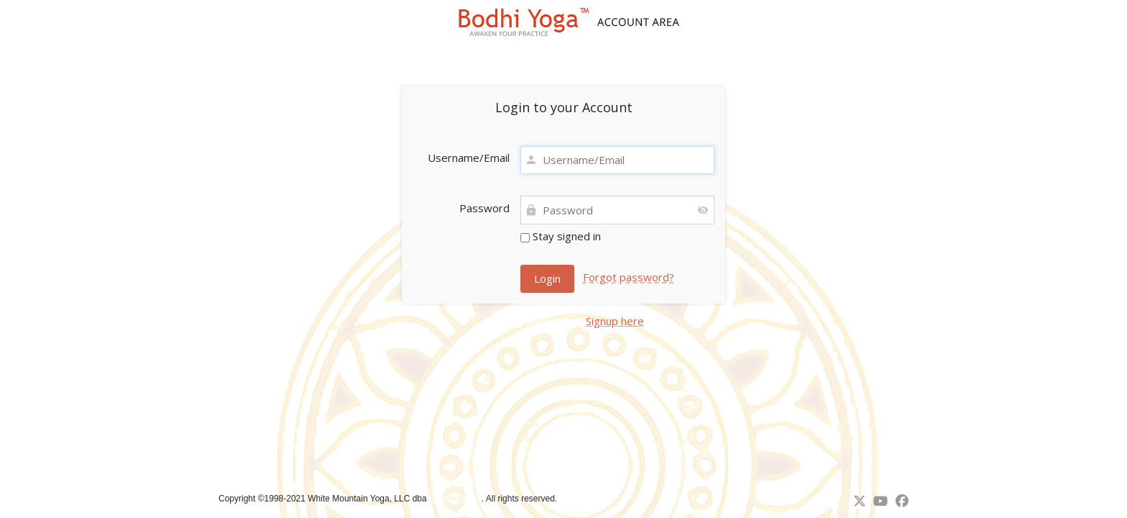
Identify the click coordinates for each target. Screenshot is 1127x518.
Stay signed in (560, 236)
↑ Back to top (587, 499)
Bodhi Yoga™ (455, 499)
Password (484, 207)
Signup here (615, 321)
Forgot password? (628, 277)
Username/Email (469, 157)
